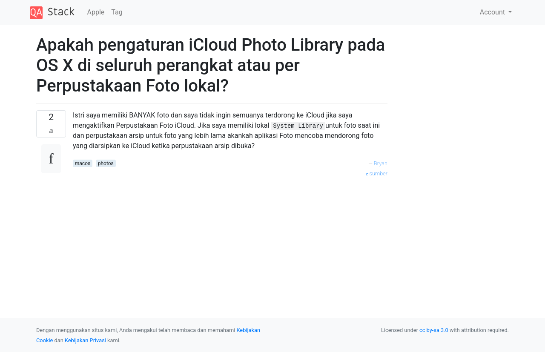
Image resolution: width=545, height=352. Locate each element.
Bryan (380, 163)
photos (106, 163)
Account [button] (493, 12)
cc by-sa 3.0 (433, 330)
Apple (96, 12)
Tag (116, 12)
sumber (376, 173)
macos (82, 163)
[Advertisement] (230, 238)
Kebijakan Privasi (85, 340)
